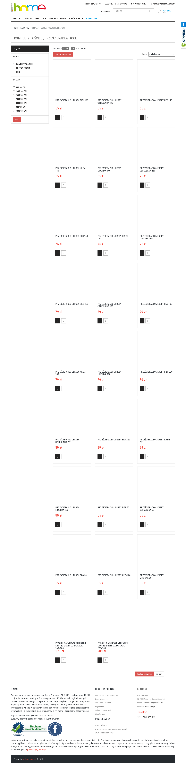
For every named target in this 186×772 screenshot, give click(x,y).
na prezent (91, 18)
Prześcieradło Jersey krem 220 (155, 441)
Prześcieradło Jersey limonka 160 (152, 237)
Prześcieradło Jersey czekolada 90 (152, 508)
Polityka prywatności (103, 710)
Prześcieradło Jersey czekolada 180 (109, 305)
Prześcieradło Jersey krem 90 (114, 575)
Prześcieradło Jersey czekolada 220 (67, 441)
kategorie (24, 28)
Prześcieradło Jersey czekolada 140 (109, 101)
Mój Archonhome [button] (138, 4)
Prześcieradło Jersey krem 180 (70, 373)
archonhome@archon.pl (153, 703)
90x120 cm (21, 107)
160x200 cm (21, 95)
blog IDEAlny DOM (93, 4)
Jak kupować (121, 4)
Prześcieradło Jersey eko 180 (156, 304)
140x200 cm (21, 91)
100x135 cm (21, 111)
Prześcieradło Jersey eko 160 (71, 236)
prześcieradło (23, 68)
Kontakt (142, 689)
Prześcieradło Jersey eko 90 (71, 575)
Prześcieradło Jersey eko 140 (156, 100)
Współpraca (100, 714)
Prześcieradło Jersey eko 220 (114, 439)
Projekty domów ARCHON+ (163, 4)
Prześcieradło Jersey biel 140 (71, 100)
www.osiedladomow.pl (104, 733)
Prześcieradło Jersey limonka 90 (152, 576)
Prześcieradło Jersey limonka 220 (67, 508)
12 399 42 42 (105, 11)
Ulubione (108, 4)
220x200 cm (21, 103)
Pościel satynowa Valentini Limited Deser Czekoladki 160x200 (70, 646)
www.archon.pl (101, 725)
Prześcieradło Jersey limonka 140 (109, 169)
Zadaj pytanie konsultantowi (106, 695)
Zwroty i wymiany (102, 699)
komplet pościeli (24, 64)
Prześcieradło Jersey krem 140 (70, 169)
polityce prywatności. (37, 749)
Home (16, 28)
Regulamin (99, 706)
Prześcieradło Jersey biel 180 (71, 304)
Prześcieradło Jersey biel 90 (113, 507)
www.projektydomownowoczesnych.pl (111, 729)
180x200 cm (21, 99)
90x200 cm (21, 87)
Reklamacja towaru (103, 703)
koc (18, 72)
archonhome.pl (148, 706)
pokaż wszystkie (63, 54)
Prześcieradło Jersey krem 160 (113, 237)
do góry (159, 674)
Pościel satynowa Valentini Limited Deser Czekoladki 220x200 (113, 646)
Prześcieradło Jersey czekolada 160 (152, 169)
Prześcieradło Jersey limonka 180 (109, 373)
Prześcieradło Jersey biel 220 (156, 371)
